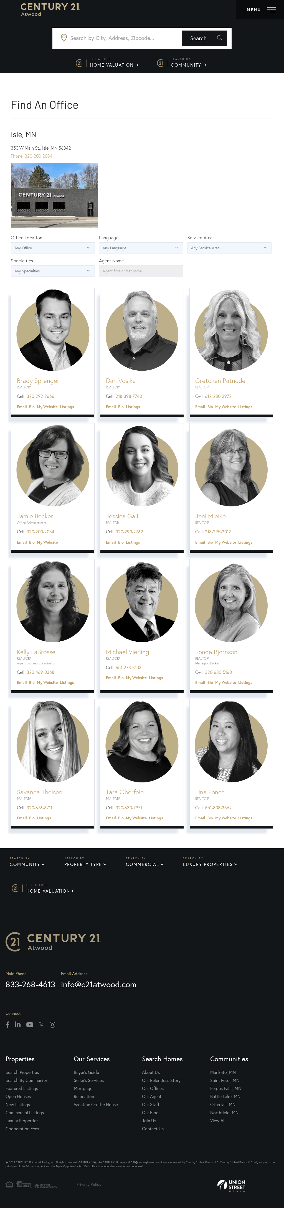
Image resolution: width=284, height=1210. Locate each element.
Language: (109, 239)
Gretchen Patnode (220, 382)
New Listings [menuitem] (18, 1106)
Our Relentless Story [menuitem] (161, 1082)
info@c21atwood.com (98, 986)
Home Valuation (113, 63)
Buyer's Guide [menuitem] (86, 1074)
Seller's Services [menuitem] (89, 1082)
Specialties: (22, 262)
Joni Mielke (210, 517)
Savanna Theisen (39, 793)
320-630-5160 (218, 673)
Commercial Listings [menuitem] (25, 1114)
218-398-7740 (129, 397)
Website (50, 407)
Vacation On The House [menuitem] (96, 1106)
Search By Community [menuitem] (26, 1082)
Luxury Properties (209, 865)
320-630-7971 (129, 808)
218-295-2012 (218, 533)
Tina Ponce (210, 793)
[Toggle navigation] (260, 9)
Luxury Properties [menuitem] (22, 1122)
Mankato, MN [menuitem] (223, 1074)
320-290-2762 (129, 533)
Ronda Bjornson (216, 653)
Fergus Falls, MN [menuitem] (225, 1090)
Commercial (142, 865)
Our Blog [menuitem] (150, 1114)
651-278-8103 (128, 668)
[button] (209, 38)
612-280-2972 (218, 397)
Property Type (83, 865)
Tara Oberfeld (125, 793)
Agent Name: (112, 262)
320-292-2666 (40, 397)
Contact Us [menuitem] (153, 1130)
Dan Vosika (121, 382)
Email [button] (22, 407)
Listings (67, 407)
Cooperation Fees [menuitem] (22, 1130)
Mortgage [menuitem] (83, 1090)
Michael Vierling (127, 653)
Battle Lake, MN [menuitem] (225, 1098)
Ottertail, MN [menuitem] (222, 1106)
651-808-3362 (218, 808)
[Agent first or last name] (141, 272)
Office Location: (27, 239)
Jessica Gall (122, 517)
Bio (32, 407)
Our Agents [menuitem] (152, 1098)
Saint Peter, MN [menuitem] (224, 1082)
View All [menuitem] (217, 1122)
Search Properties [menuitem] (22, 1074)
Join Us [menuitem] (149, 1122)
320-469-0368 (40, 673)
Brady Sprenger (38, 382)
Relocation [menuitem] (84, 1098)
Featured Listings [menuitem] (22, 1090)
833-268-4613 (30, 986)
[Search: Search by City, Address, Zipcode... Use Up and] (117, 38)
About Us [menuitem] (151, 1074)
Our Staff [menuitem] (150, 1106)
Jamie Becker (35, 517)
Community (189, 63)
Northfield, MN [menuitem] (224, 1114)
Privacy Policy (90, 1186)
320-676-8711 (39, 808)
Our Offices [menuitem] (153, 1090)
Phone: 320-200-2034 (31, 157)
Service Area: (200, 239)
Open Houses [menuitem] (18, 1098)
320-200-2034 (40, 533)
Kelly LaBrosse (36, 653)
